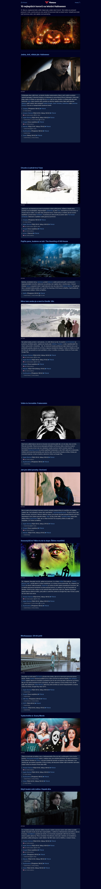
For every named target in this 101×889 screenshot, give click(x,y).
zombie (32, 678)
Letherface (65, 103)
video (29, 101)
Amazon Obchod (28, 113)
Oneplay (25, 108)
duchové (40, 282)
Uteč (48, 516)
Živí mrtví (38, 676)
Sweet (25, 135)
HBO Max (25, 699)
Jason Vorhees (57, 103)
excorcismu (33, 518)
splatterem (50, 210)
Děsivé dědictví (67, 286)
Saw (59, 210)
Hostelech (39, 214)
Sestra (28, 286)
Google (25, 122)
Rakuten (25, 126)
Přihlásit (24, 2)
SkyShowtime (27, 131)
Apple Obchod (27, 117)
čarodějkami (31, 834)
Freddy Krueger (47, 103)
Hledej (77, 2)
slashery (24, 103)
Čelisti (23, 585)
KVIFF (24, 703)
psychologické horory (60, 512)
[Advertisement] (50, 154)
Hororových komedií (33, 758)
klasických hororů (34, 450)
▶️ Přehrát (43, 108)
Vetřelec (54, 344)
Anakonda (45, 585)
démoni (50, 282)
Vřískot (38, 760)
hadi (28, 583)
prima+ (25, 233)
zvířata (61, 581)
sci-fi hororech (70, 342)
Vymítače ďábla (65, 516)
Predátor (59, 344)
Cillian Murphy (39, 684)
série (48, 99)
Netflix (25, 293)
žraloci (74, 581)
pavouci (24, 583)
